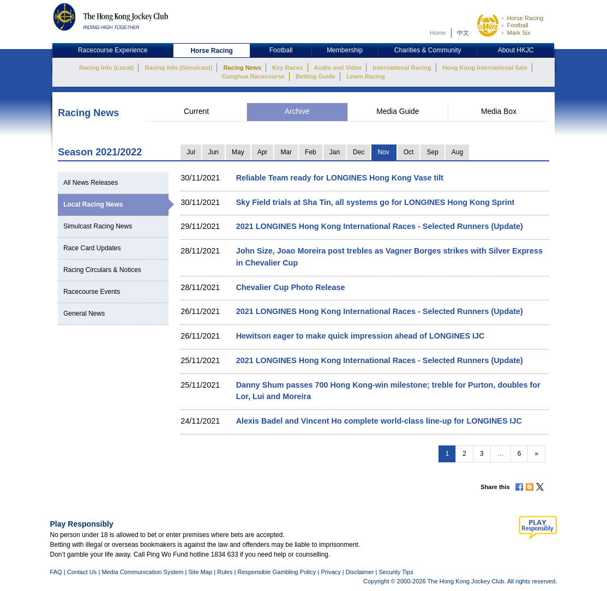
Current (196, 111)
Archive (297, 111)
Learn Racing (365, 76)
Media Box (498, 111)
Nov (383, 152)
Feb (310, 152)
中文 (463, 32)
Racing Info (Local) (106, 67)
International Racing (402, 67)
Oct (409, 152)
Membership (345, 50)
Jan (334, 152)
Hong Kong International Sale (484, 67)
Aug (457, 152)
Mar (286, 152)
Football (517, 25)
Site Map (200, 572)
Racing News (242, 67)
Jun (213, 152)
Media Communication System (142, 572)
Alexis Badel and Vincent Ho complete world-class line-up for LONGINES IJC (379, 421)
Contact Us (82, 572)
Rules (225, 572)
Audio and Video (338, 67)
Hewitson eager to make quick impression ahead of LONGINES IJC (360, 335)
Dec (358, 152)
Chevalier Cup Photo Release (290, 287)
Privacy (330, 572)
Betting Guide (315, 76)
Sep (432, 152)
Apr (262, 152)
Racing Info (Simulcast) (178, 67)
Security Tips (395, 572)
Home (438, 32)
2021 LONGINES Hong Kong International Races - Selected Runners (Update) (379, 226)
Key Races (287, 67)
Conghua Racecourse (253, 76)
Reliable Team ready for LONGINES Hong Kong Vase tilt (339, 177)
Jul (191, 152)
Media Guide (397, 111)
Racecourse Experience (112, 50)
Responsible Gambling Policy (276, 572)
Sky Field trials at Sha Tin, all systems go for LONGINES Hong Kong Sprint (375, 202)
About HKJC (516, 50)
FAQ (56, 572)
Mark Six (518, 32)
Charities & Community (427, 50)
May (238, 152)
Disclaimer (360, 572)
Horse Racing (525, 18)
